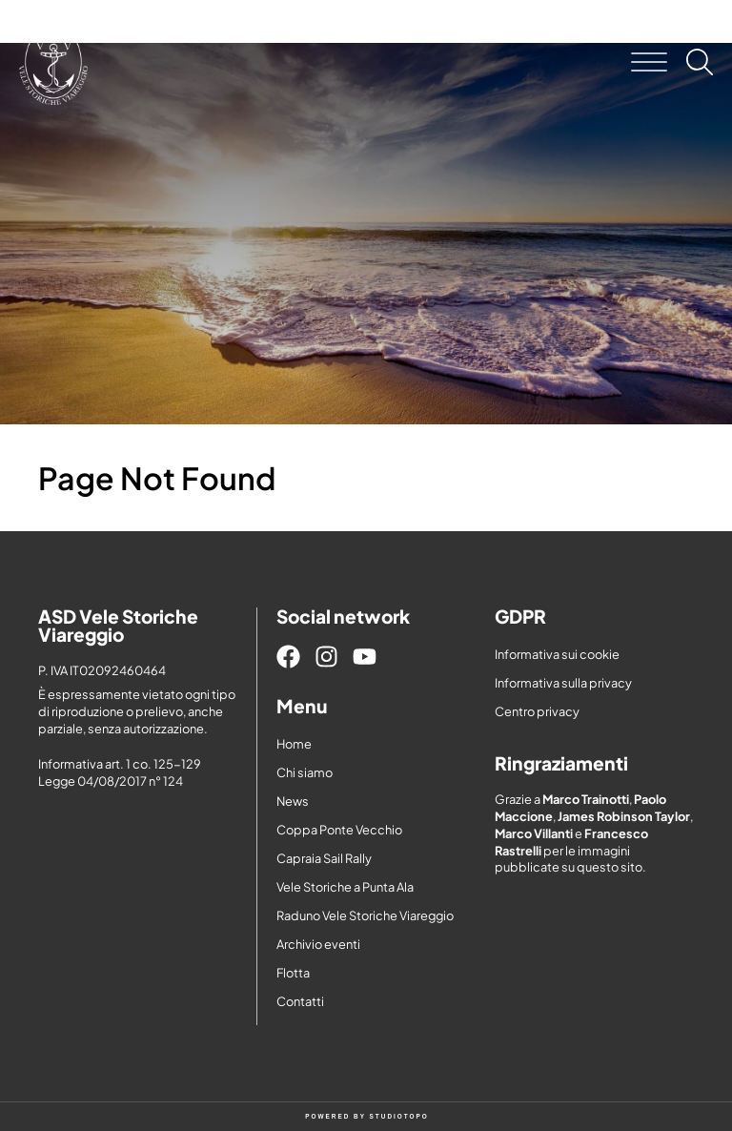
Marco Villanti (534, 833)
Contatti (300, 1001)
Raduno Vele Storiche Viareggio (365, 915)
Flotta (293, 972)
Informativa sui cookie (557, 654)
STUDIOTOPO (399, 1116)
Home (294, 743)
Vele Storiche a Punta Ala (345, 887)
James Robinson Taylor (624, 816)
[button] (649, 62)
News (292, 801)
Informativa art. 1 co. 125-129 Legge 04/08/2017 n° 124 (119, 772)
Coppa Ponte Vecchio (339, 829)
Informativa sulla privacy (563, 682)
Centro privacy (537, 711)
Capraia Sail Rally (324, 858)
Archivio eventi (318, 944)
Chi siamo (304, 772)
